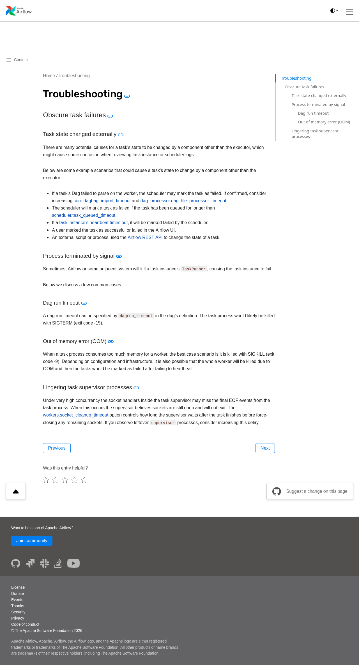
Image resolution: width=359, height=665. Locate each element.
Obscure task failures (304, 86)
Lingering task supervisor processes (315, 133)
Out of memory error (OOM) (324, 122)
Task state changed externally (319, 95)
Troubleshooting (74, 75)
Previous (56, 448)
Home (49, 75)
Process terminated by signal (318, 104)
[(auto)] (334, 10)
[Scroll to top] (16, 491)
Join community (31, 540)
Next (265, 448)
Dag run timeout (313, 113)
